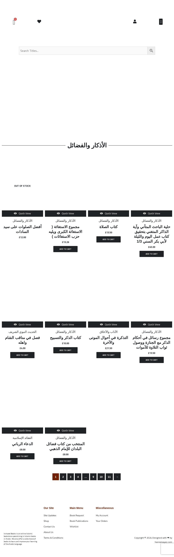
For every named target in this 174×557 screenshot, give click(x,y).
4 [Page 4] (78, 479)
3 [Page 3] (70, 479)
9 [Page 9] (93, 479)
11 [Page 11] (109, 479)
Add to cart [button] (65, 249)
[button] (161, 22)
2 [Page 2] (63, 479)
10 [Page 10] (101, 479)
